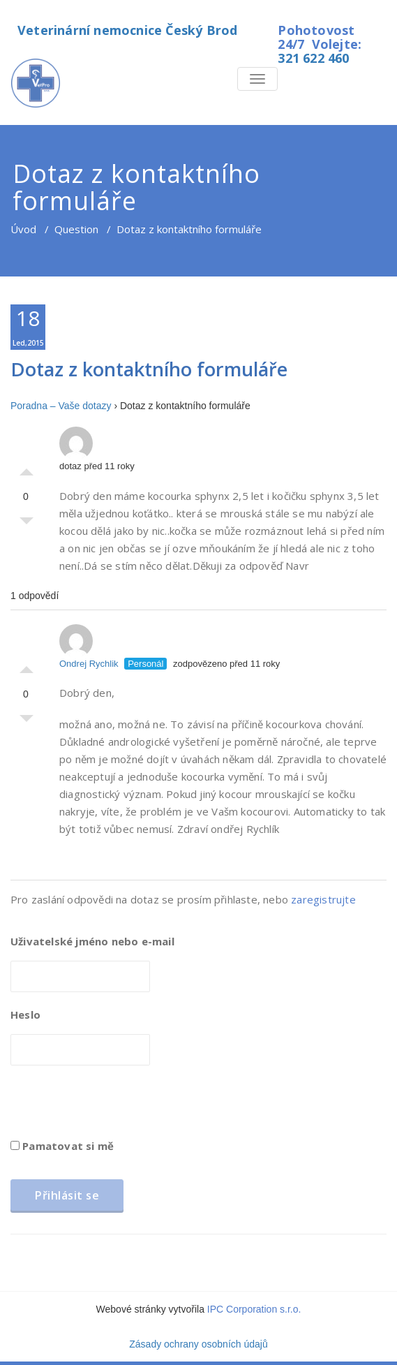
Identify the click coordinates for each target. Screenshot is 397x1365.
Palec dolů (26, 524)
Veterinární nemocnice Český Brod (127, 30)
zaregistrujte (323, 899)
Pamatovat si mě (62, 1146)
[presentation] (116, 1106)
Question (76, 229)
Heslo (25, 1014)
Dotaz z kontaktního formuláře (148, 369)
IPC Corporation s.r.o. (254, 1309)
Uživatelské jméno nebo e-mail (92, 941)
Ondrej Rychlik (89, 646)
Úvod (23, 229)
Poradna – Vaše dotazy (61, 405)
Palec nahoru (26, 468)
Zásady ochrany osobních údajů (198, 1344)
